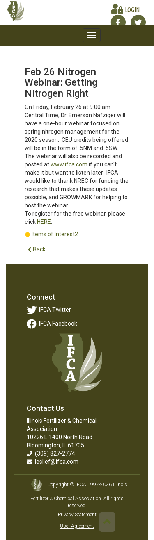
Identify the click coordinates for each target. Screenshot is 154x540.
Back (37, 249)
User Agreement (77, 526)
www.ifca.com (69, 164)
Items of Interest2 (55, 234)
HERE (44, 222)
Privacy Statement (77, 514)
